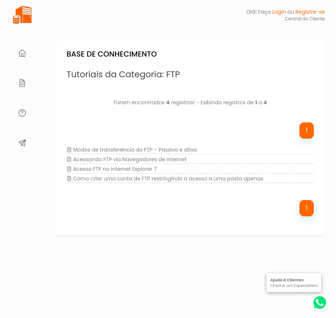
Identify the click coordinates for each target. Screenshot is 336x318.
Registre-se (310, 12)
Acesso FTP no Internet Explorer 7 (115, 169)
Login (279, 12)
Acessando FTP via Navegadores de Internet (130, 159)
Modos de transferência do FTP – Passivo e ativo (135, 149)
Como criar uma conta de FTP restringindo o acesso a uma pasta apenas (168, 178)
